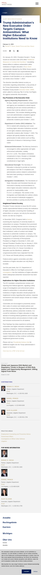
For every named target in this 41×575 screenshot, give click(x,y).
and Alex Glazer (29, 46)
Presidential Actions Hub (21, 342)
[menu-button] (37, 3)
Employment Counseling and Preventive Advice (16, 434)
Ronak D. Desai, (10, 46)
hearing (29, 219)
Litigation (4, 441)
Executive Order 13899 (26, 90)
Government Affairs (7, 436)
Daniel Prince (20, 46)
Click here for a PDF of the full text (13, 351)
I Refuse (35, 571)
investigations (7, 272)
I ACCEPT (26, 571)
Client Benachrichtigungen (12, 19)
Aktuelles (5, 545)
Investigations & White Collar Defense (13, 439)
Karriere (5, 542)
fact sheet (28, 67)
